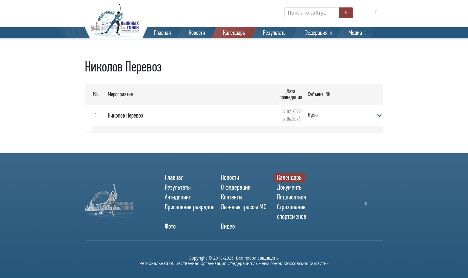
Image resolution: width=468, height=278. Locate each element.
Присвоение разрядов (190, 207)
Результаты (275, 33)
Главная (162, 33)
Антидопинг (178, 197)
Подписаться (291, 197)
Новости (197, 33)
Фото (170, 226)
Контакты (231, 197)
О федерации (235, 187)
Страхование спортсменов (291, 211)
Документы (290, 187)
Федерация (315, 33)
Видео (228, 226)
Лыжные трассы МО (244, 207)
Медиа (355, 33)
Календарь (234, 33)
